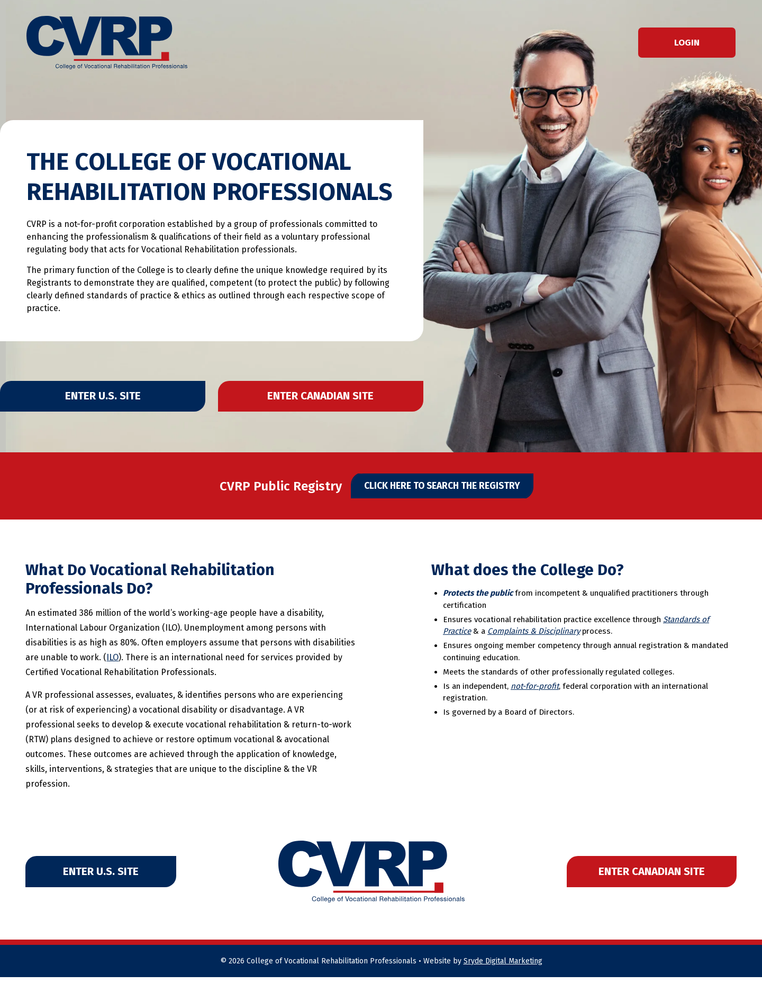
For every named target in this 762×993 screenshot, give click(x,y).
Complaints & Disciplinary (533, 647)
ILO (112, 674)
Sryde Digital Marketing (503, 976)
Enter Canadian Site (324, 401)
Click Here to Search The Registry (442, 498)
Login (687, 42)
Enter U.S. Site (100, 401)
